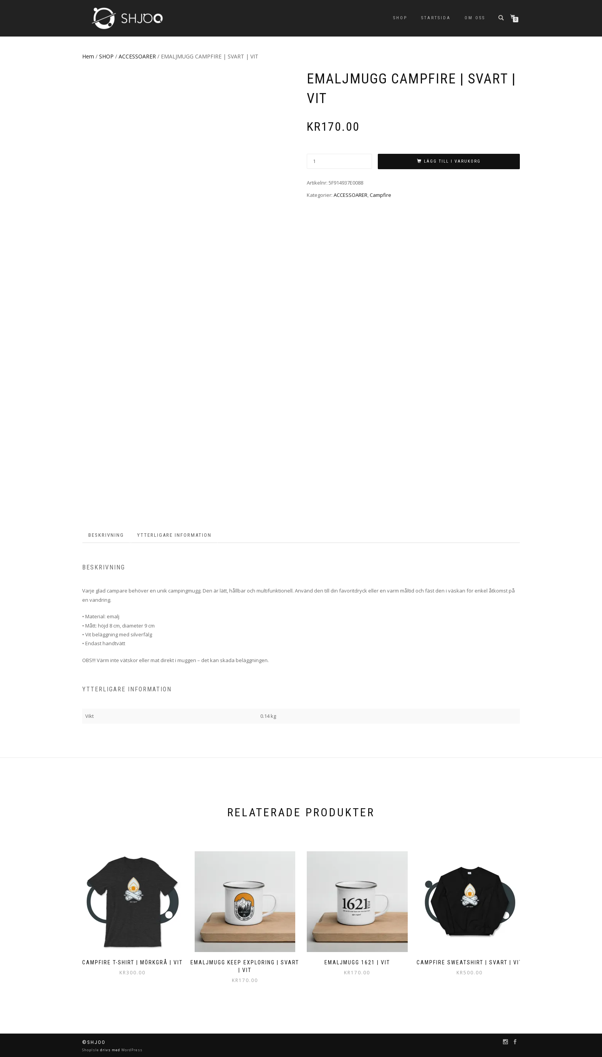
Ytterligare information (174, 535)
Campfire (380, 194)
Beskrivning (106, 535)
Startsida (436, 17)
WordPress (131, 1049)
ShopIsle (91, 1049)
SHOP (400, 17)
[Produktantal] (339, 161)
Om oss (475, 17)
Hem (88, 56)
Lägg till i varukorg (452, 161)
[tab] (106, 535)
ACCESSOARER (137, 56)
